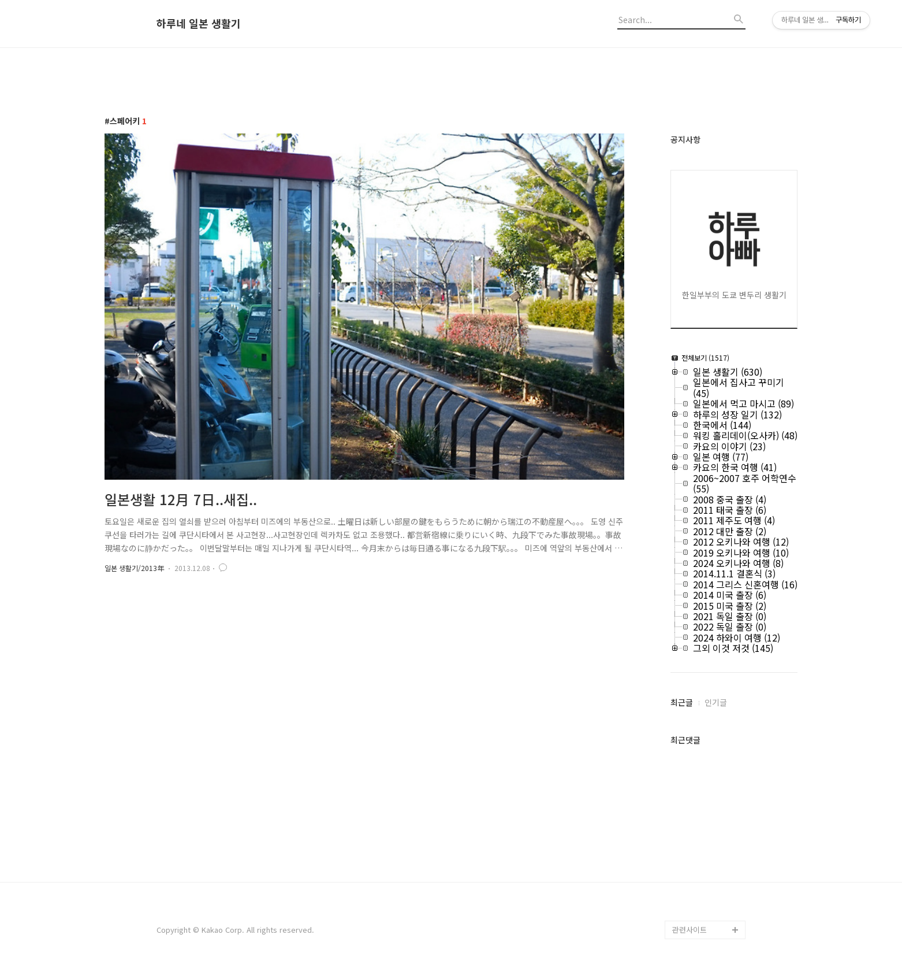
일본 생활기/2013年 (134, 568)
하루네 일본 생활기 (198, 23)
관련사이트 (689, 929)
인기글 (716, 702)
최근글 (681, 702)
